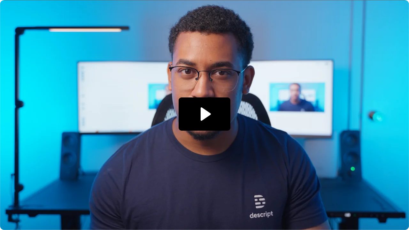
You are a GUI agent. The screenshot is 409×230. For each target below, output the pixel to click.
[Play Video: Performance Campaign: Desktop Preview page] (205, 114)
